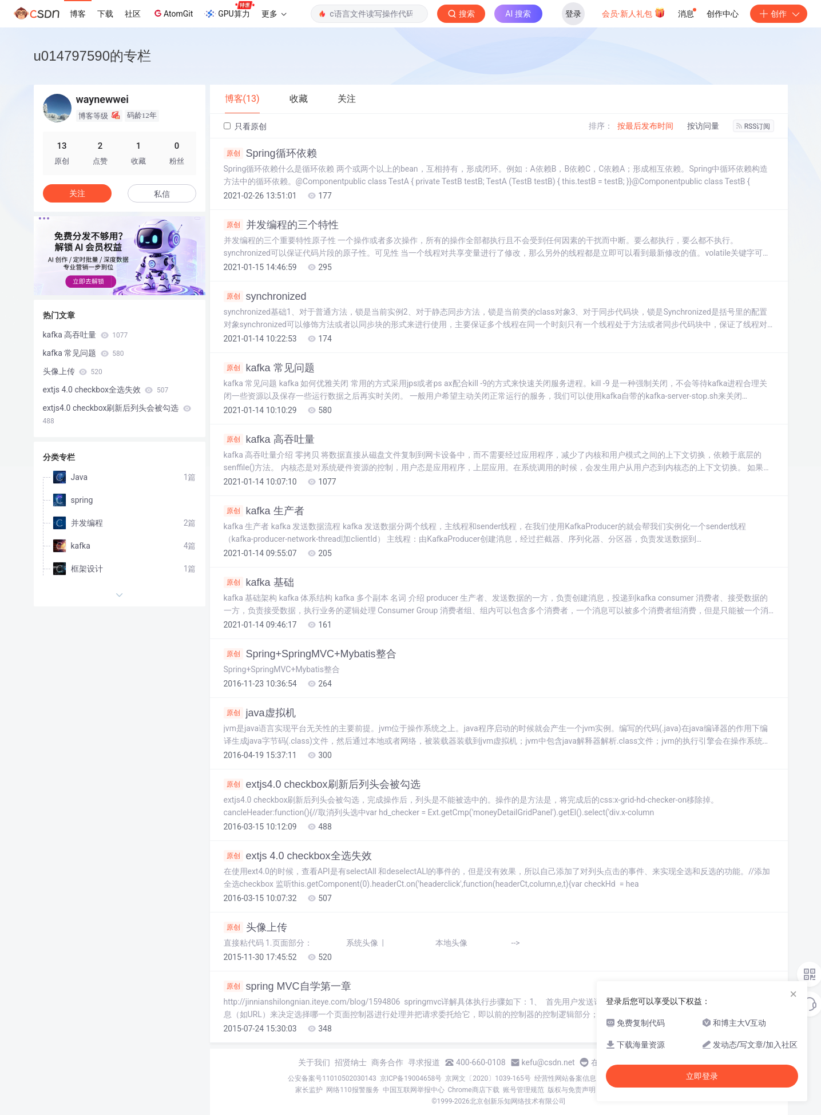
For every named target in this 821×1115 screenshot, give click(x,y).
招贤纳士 (351, 1062)
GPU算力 (229, 10)
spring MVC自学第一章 (287, 986)
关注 (77, 193)
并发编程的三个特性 (281, 225)
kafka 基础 (259, 582)
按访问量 (703, 125)
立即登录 (702, 1076)
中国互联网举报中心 (414, 1090)
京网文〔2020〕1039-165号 (488, 1078)
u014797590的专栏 (92, 56)
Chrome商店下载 (473, 1090)
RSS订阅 (753, 126)
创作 (779, 13)
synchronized (265, 296)
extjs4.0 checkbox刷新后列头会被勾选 (322, 784)
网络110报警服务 (352, 1090)
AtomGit (172, 13)
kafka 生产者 (264, 511)
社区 (133, 13)
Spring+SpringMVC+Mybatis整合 (310, 654)
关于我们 (314, 1062)
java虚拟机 (260, 713)
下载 (105, 13)
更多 (274, 13)
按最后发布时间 (645, 125)
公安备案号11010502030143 (332, 1078)
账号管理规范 (523, 1090)
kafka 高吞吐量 (269, 439)
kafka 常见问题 (269, 368)
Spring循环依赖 (270, 153)
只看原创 (245, 126)
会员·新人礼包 (633, 12)
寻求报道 (424, 1062)
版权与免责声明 (572, 1090)
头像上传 (255, 927)
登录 (573, 13)
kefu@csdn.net (548, 1062)
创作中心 (723, 13)
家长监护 (309, 1090)
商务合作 (387, 1062)
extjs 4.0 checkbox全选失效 (298, 856)
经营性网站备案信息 (565, 1078)
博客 (78, 13)
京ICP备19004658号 (411, 1078)
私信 (162, 194)
